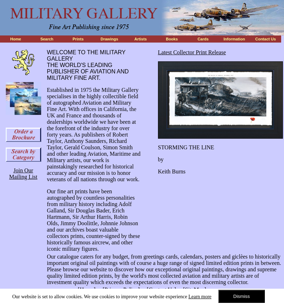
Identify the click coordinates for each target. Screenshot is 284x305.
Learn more (200, 296)
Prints (77, 39)
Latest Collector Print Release (192, 52)
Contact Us (265, 39)
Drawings (109, 39)
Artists (141, 39)
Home (15, 39)
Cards (202, 39)
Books (172, 39)
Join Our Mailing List (23, 173)
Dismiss (241, 296)
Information (234, 39)
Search (47, 39)
